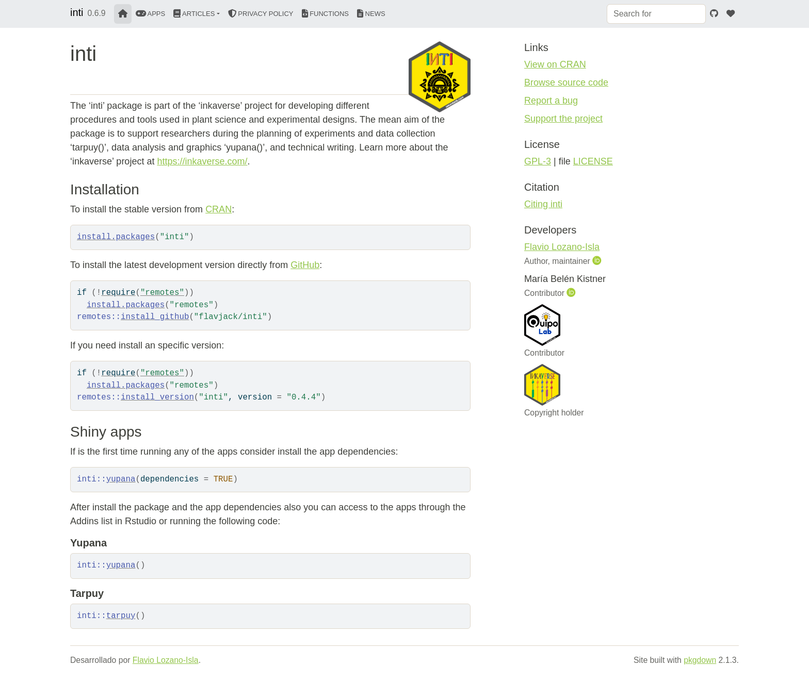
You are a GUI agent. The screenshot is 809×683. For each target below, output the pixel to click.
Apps (151, 14)
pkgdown (700, 660)
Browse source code (566, 82)
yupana (121, 479)
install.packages (116, 237)
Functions (325, 14)
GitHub (304, 265)
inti (77, 12)
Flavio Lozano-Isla (562, 247)
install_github (155, 317)
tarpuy (121, 616)
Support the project (563, 118)
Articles (194, 14)
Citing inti (543, 204)
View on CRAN (555, 64)
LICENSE (593, 161)
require (118, 292)
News (371, 14)
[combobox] (656, 14)
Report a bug (551, 100)
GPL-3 (537, 161)
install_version (157, 397)
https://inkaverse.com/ (202, 161)
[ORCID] (598, 261)
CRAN (218, 209)
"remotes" (162, 292)
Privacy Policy (261, 14)
